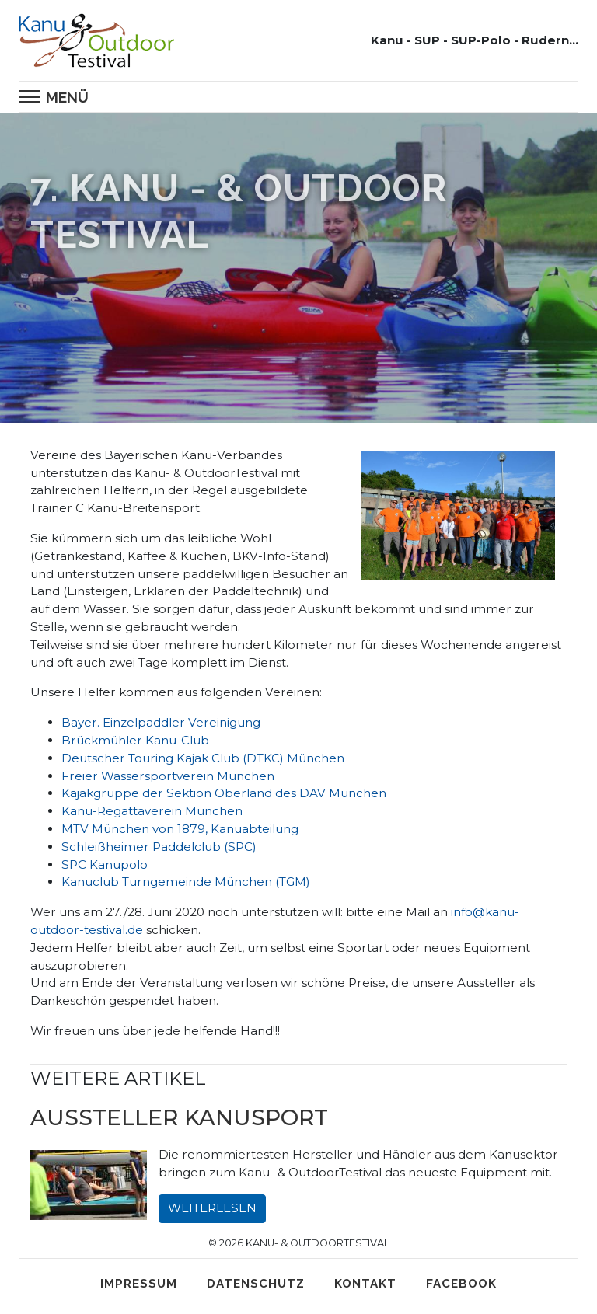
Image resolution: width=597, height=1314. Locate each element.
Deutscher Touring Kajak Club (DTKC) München (202, 758)
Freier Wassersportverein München (167, 776)
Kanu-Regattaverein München (152, 810)
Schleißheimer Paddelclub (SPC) (159, 846)
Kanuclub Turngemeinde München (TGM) (185, 881)
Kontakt (365, 1284)
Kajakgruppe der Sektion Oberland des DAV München (223, 793)
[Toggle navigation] (59, 97)
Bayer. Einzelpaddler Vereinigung (160, 722)
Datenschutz (256, 1284)
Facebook (461, 1284)
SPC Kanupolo (104, 864)
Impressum (138, 1284)
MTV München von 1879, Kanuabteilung (179, 828)
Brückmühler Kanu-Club (135, 740)
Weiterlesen (212, 1208)
